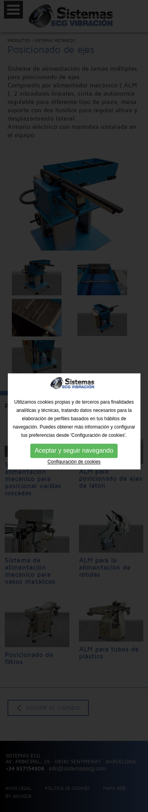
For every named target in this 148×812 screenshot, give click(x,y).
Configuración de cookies (74, 467)
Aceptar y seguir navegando (74, 455)
